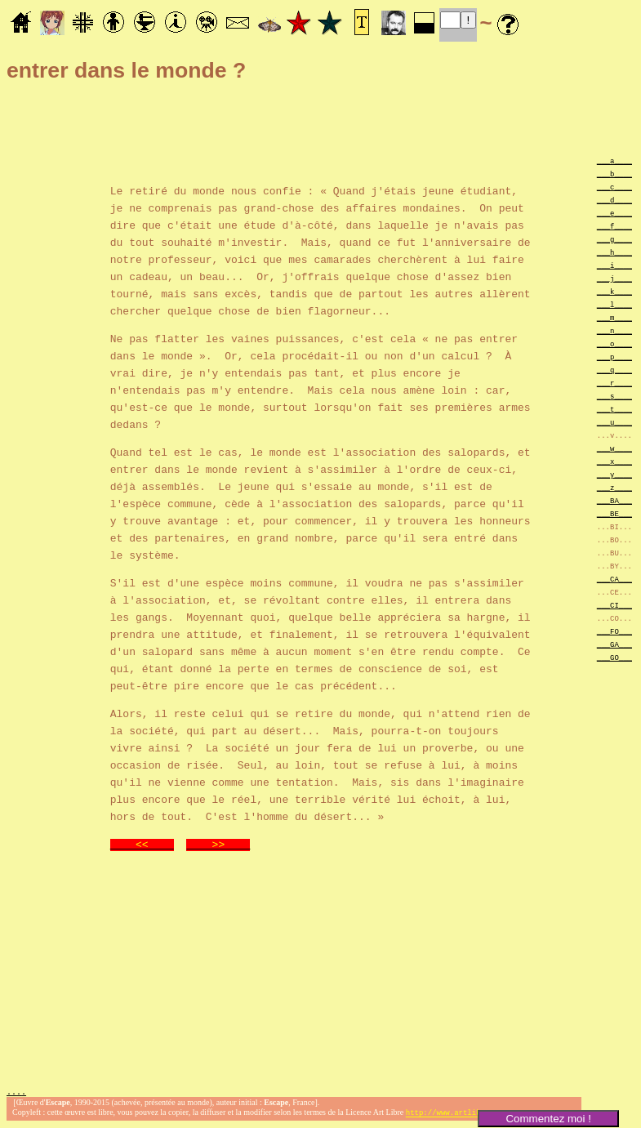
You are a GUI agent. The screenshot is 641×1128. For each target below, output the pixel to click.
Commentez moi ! (547, 1118)
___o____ (614, 343)
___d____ (614, 199)
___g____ (614, 239)
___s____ (614, 395)
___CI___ (614, 605)
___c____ (614, 186)
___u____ (614, 422)
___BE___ (614, 513)
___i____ (614, 265)
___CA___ (614, 578)
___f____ (614, 226)
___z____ (614, 487)
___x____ (614, 461)
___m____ (614, 317)
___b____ (614, 173)
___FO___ (614, 631)
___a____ (614, 160)
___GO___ (614, 657)
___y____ (614, 474)
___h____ (614, 252)
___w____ (614, 448)
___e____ (614, 212)
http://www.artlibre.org (456, 1114)
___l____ (614, 304)
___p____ (614, 356)
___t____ (614, 408)
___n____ (614, 330)
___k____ (614, 291)
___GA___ (614, 644)
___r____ (614, 382)
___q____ (614, 369)
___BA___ (614, 500)
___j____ (614, 278)
